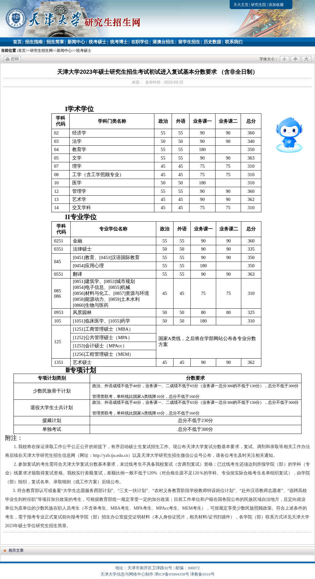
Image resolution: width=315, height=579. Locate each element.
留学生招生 (189, 42)
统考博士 (119, 42)
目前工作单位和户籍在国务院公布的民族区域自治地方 (226, 499)
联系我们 (234, 42)
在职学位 (140, 42)
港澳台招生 (163, 42)
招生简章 (55, 42)
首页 (17, 42)
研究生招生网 (41, 50)
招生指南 (34, 42)
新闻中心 (76, 42)
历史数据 (212, 42)
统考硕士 (97, 42)
